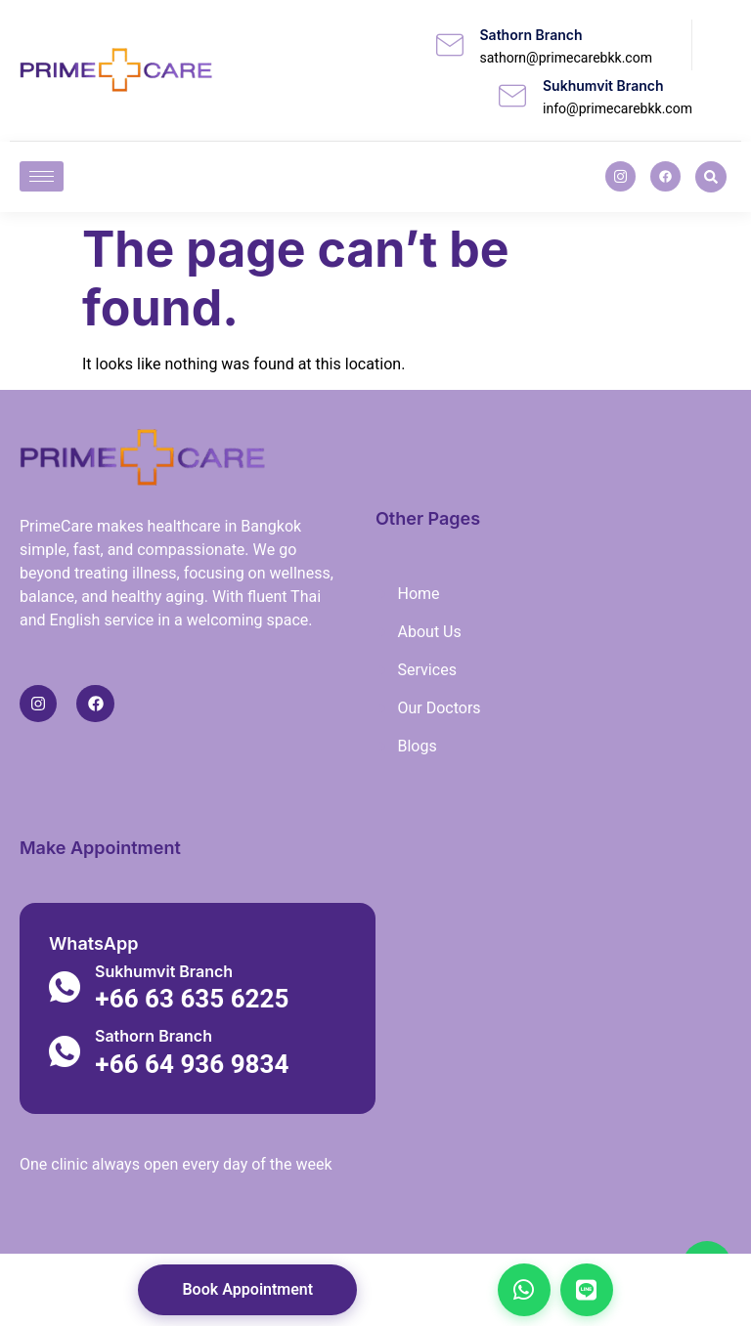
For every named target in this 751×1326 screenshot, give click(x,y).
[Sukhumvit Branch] (512, 95)
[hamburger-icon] (42, 176)
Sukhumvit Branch (603, 85)
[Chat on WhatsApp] (524, 1289)
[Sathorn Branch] (449, 45)
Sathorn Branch (531, 34)
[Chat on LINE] (586, 1289)
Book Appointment (247, 1290)
